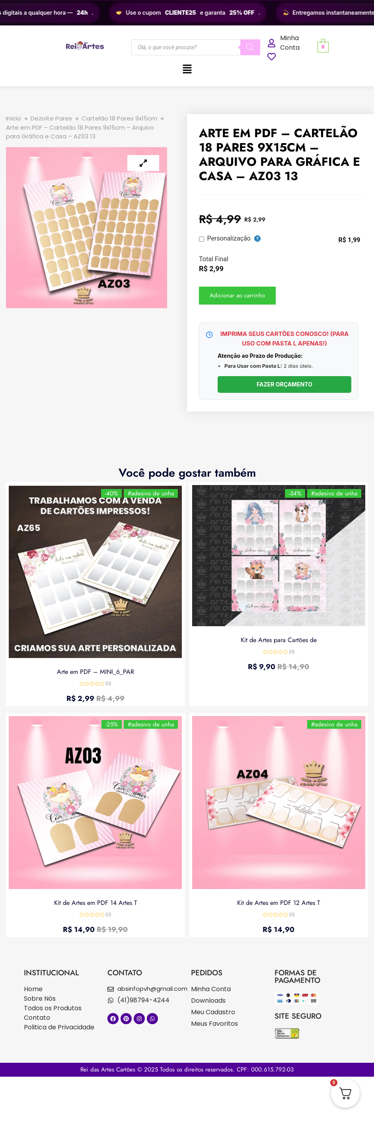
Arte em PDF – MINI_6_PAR (95, 670)
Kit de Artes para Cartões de (279, 639)
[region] (187, 12)
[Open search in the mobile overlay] (195, 47)
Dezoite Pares (51, 118)
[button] (187, 69)
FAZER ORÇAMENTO (284, 384)
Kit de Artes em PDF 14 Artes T (95, 901)
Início (13, 118)
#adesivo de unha (150, 494)
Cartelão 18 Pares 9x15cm (119, 118)
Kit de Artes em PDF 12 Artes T (278, 901)
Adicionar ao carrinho (237, 295)
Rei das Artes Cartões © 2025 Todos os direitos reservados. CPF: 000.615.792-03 (187, 1069)
